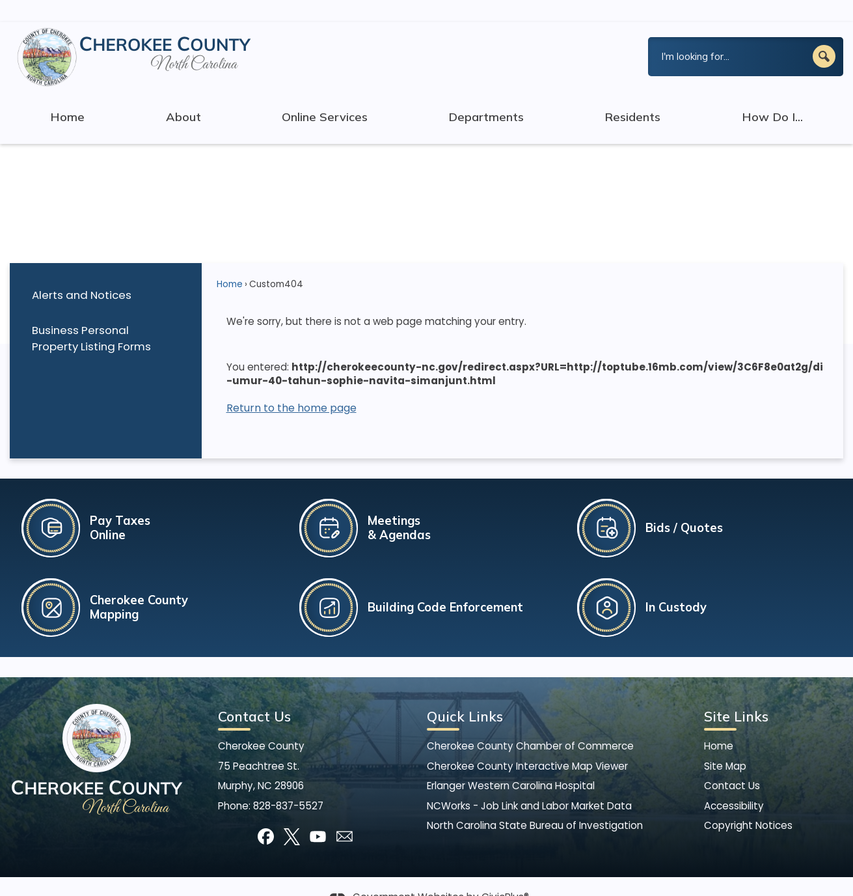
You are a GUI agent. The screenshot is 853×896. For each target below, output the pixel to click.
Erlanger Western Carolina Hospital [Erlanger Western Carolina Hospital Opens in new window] (511, 763)
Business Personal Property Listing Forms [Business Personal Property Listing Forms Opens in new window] (91, 316)
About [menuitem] (183, 94)
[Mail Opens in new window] (344, 814)
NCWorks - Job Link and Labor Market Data (529, 784)
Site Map (725, 744)
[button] (824, 34)
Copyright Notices (748, 803)
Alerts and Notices (81, 273)
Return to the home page (291, 385)
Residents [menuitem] (632, 94)
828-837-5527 (288, 784)
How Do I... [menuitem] (772, 94)
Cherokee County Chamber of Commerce (530, 724)
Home (230, 262)
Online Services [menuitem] (325, 94)
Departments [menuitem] (486, 94)
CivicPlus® (505, 875)
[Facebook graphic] (266, 814)
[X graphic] (292, 814)
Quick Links (465, 694)
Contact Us (732, 763)
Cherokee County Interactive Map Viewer (527, 744)
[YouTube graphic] (318, 814)
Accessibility (734, 784)
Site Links (736, 694)
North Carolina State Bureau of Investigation (535, 803)
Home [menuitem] (67, 94)
